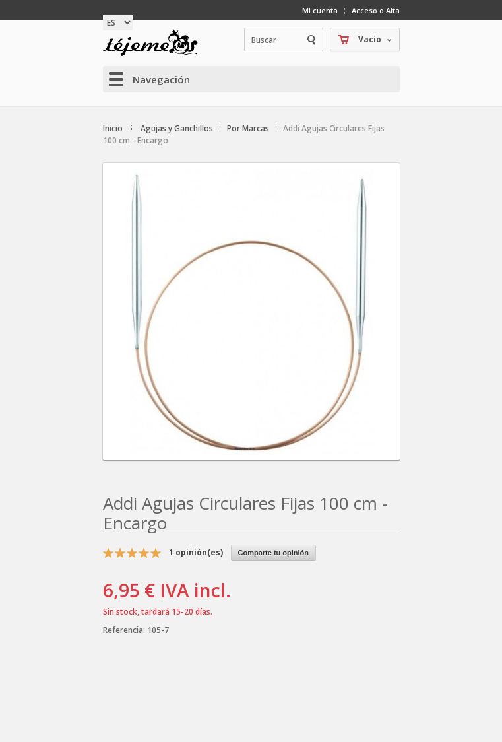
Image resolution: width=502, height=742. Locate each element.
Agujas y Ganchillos (177, 128)
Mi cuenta (320, 10)
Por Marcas (248, 128)
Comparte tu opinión (273, 552)
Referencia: (125, 630)
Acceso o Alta (376, 10)
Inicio (113, 128)
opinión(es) (196, 552)
